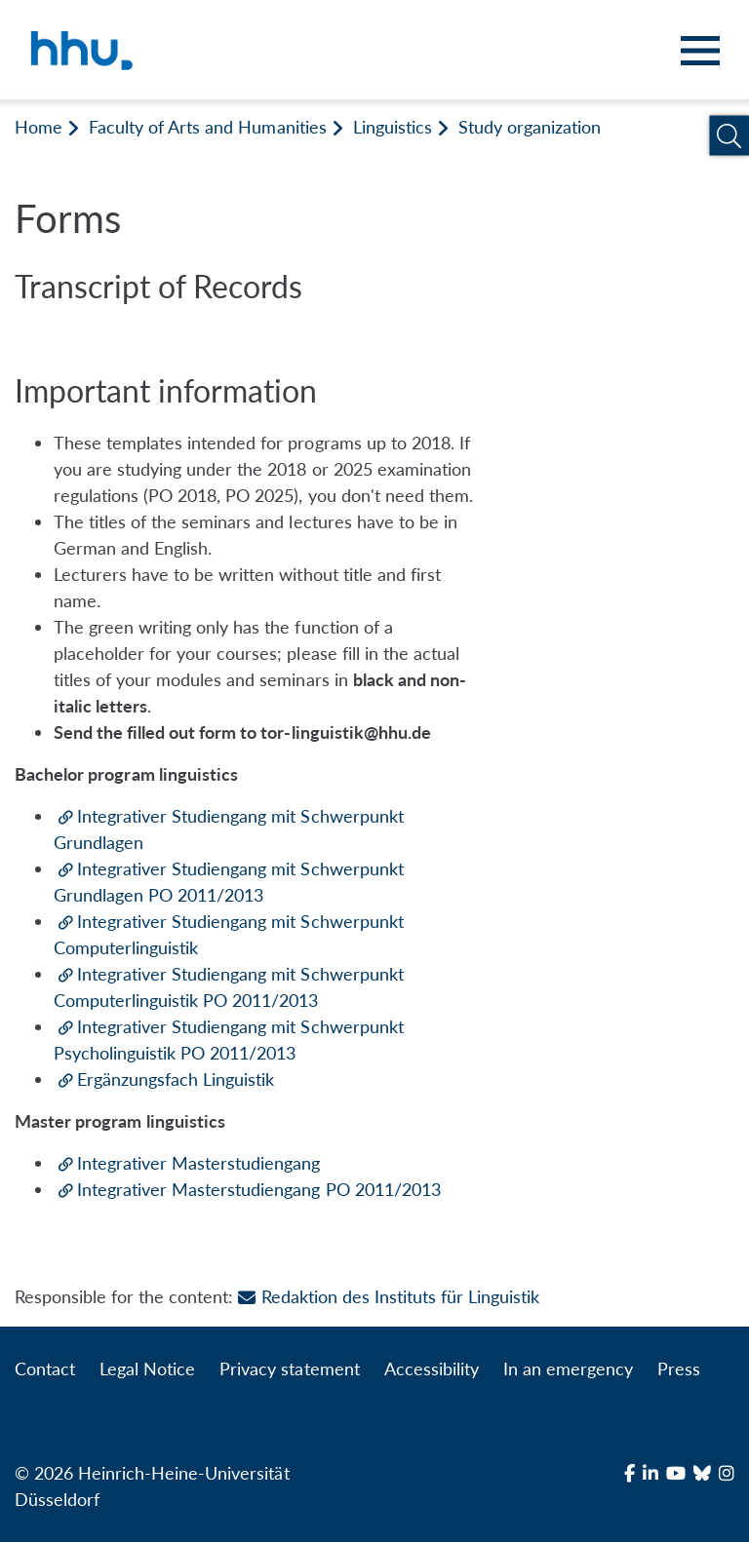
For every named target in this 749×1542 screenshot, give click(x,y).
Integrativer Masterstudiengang (198, 1163)
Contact (45, 1368)
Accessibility (431, 1368)
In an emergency (568, 1368)
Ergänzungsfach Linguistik (175, 1079)
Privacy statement (289, 1368)
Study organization (529, 126)
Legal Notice (147, 1368)
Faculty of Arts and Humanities (207, 126)
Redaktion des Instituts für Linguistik (388, 1296)
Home (38, 126)
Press (678, 1368)
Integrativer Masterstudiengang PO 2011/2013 (259, 1189)
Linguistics (392, 126)
